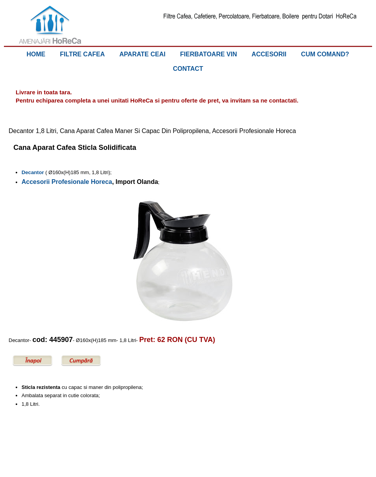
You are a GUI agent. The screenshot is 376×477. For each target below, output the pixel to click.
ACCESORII (268, 54)
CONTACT (188, 68)
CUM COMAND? (325, 54)
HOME (36, 54)
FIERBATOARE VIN (208, 54)
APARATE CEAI (142, 54)
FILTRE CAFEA (82, 54)
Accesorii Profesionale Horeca (67, 181)
